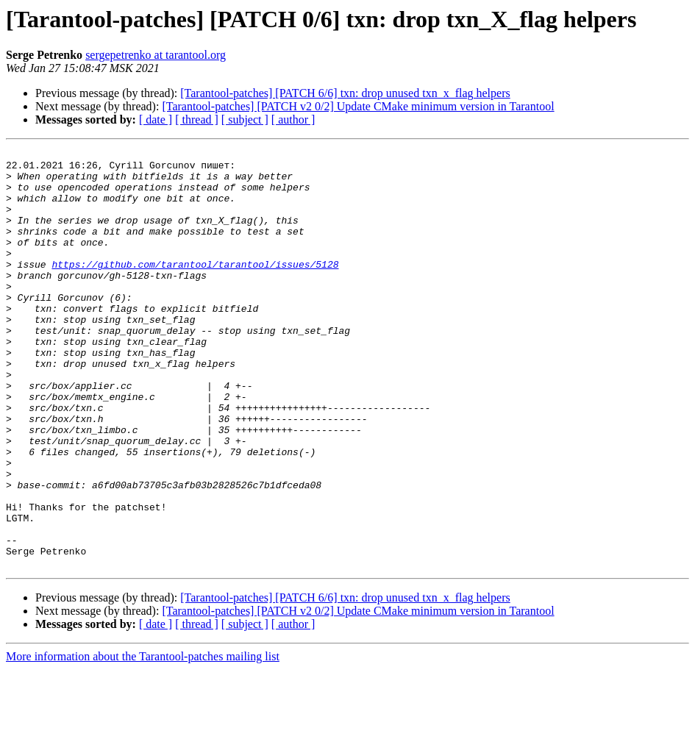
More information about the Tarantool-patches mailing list (142, 740)
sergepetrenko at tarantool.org (155, 55)
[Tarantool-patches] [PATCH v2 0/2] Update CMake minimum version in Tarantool (358, 106)
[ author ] (293, 119)
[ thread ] (196, 119)
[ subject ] (244, 119)
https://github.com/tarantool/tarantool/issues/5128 (194, 288)
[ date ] (155, 119)
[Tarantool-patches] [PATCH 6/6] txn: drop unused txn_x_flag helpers (345, 93)
